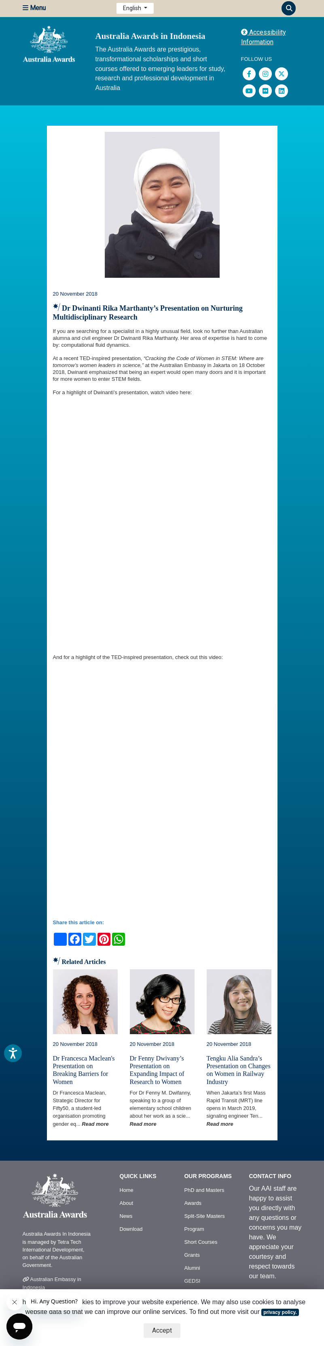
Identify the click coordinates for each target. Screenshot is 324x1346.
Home (126, 1190)
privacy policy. (279, 1312)
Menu (34, 8)
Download (131, 1229)
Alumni (192, 1268)
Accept (162, 1330)
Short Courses (200, 1242)
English (132, 8)
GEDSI (192, 1281)
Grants (191, 1255)
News (126, 1216)
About (126, 1203)
